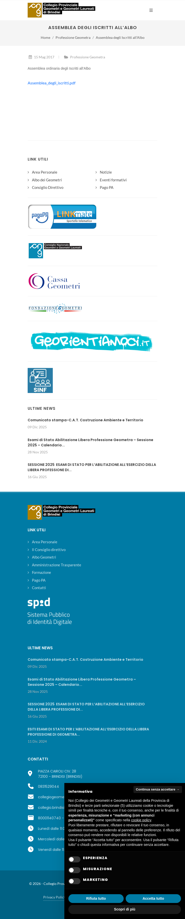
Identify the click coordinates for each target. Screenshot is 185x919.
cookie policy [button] (141, 820)
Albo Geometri (44, 557)
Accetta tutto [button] (153, 898)
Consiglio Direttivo (47, 187)
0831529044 (48, 786)
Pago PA (106, 187)
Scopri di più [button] (124, 909)
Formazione (41, 572)
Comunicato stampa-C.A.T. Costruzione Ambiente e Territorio (85, 420)
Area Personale (44, 172)
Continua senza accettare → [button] (157, 789)
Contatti (39, 587)
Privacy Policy (54, 897)
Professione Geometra (73, 37)
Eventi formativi (113, 180)
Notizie (106, 172)
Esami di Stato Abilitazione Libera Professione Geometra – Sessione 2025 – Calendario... (82, 682)
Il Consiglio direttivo (49, 549)
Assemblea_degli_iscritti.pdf (51, 82)
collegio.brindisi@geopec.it (61, 807)
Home (45, 37)
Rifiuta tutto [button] (96, 898)
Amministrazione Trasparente (56, 565)
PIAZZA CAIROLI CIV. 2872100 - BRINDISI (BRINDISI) (60, 774)
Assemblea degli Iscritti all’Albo (120, 37)
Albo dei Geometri (47, 180)
